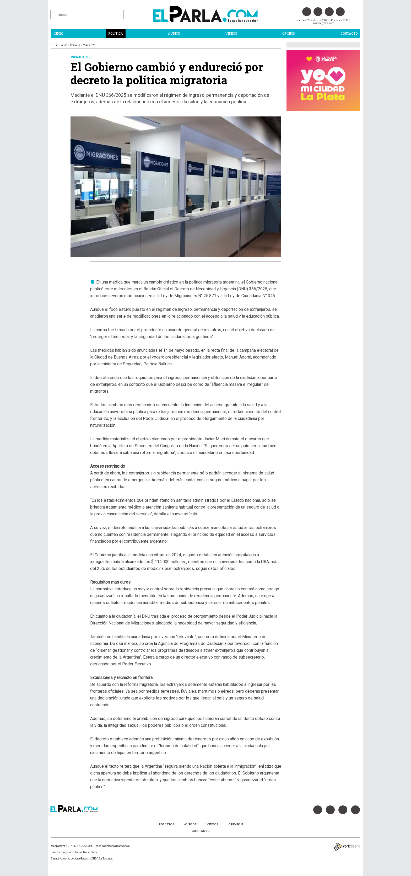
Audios (174, 33)
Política (115, 33)
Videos (231, 33)
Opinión (288, 33)
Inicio (58, 33)
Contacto (349, 33)
